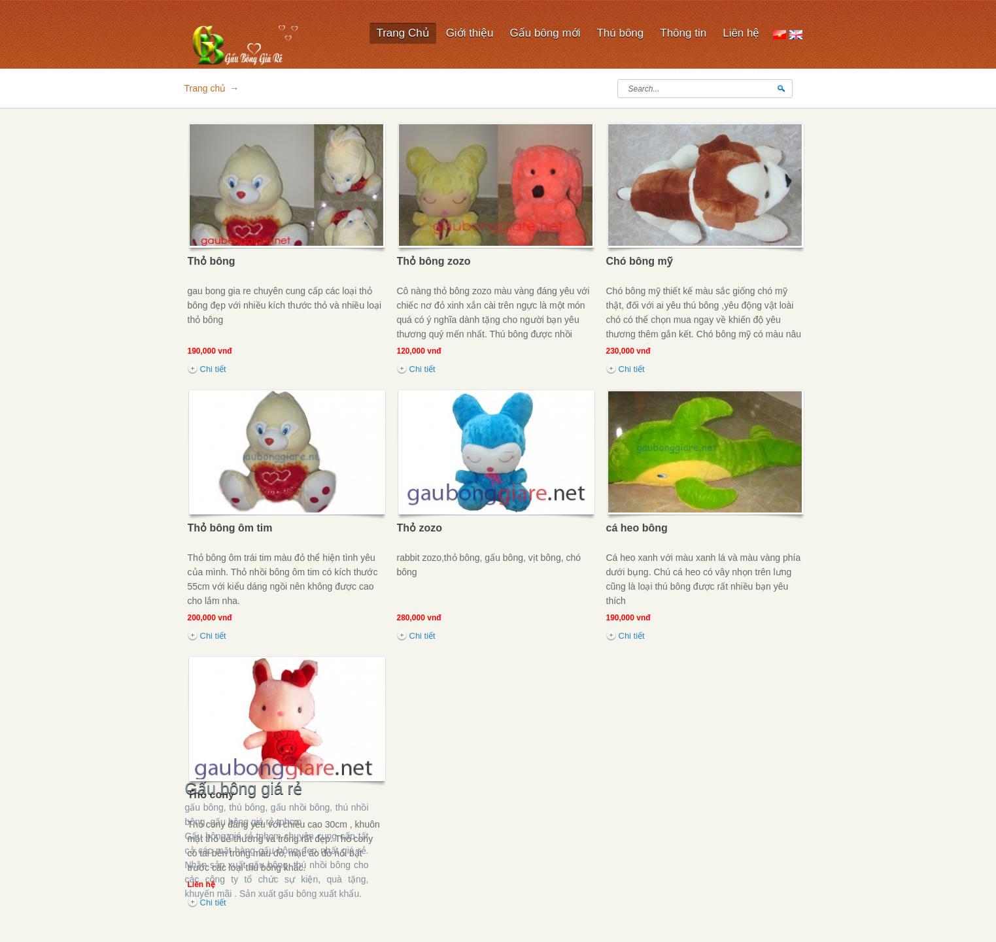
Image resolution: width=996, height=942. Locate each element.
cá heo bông (637, 527)
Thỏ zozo (420, 527)
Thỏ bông (211, 261)
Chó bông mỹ (639, 261)
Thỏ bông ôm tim (230, 527)
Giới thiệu (470, 33)
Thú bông (620, 34)
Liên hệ (741, 33)
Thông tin (683, 33)
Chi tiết (213, 369)
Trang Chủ (402, 33)
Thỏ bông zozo (434, 261)
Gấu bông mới (545, 33)
